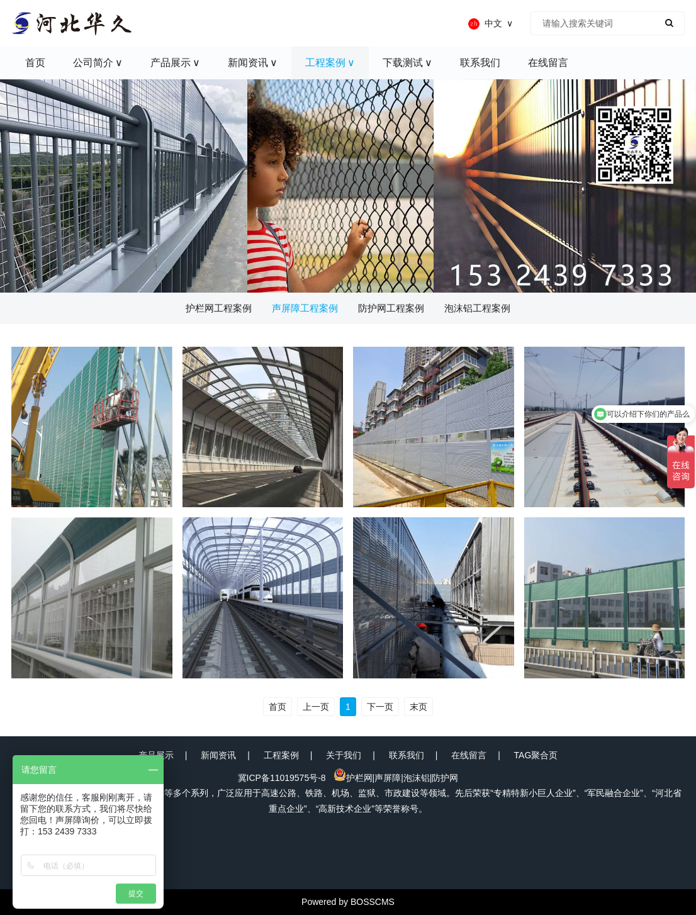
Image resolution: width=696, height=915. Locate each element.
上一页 (316, 707)
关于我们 (343, 755)
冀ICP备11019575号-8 (282, 778)
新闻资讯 (218, 755)
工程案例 (281, 755)
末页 (418, 707)
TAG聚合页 (536, 755)
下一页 (380, 707)
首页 (277, 707)
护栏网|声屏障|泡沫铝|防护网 (396, 778)
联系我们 (406, 755)
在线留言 (468, 755)
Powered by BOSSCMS (348, 902)
